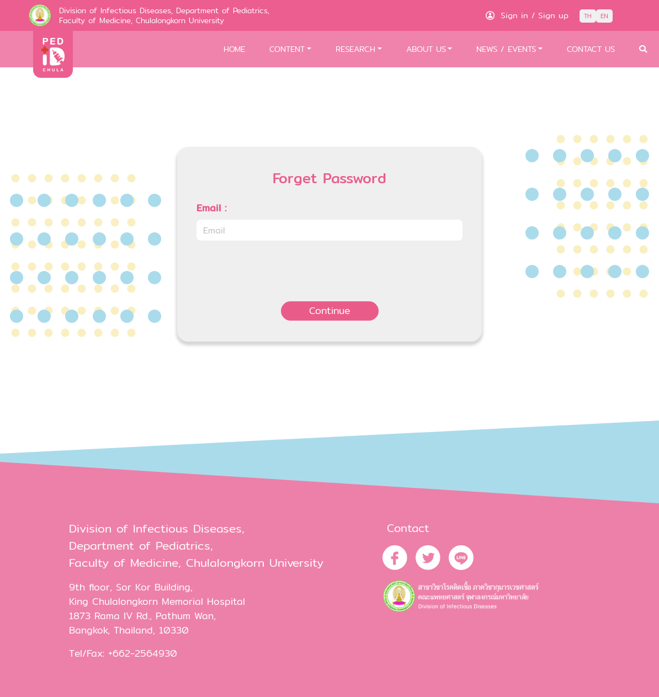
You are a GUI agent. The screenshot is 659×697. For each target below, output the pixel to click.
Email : (211, 208)
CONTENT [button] (287, 48)
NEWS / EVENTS (506, 48)
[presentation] (280, 270)
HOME (234, 48)
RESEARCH (355, 48)
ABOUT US (426, 48)
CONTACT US (591, 48)
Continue (329, 310)
